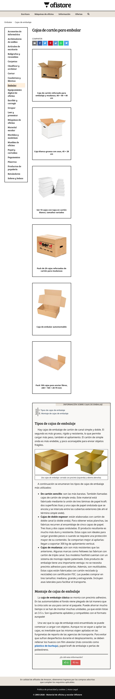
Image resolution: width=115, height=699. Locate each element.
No (75, 662)
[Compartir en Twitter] (45, 43)
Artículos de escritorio (14, 48)
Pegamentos (14, 157)
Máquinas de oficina (44, 14)
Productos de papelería (14, 168)
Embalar (8, 22)
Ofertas (79, 14)
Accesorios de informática (14, 33)
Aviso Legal (73, 689)
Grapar (11, 107)
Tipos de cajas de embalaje (53, 410)
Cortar (11, 73)
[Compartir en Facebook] (39, 43)
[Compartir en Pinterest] (50, 43)
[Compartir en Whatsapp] (61, 43)
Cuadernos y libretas (14, 79)
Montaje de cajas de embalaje (54, 413)
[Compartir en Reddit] (55, 43)
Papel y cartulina (12, 151)
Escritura (25, 14)
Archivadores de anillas (15, 40)
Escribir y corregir (12, 102)
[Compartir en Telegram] (66, 43)
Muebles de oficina (13, 144)
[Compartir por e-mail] (34, 43)
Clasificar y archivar (13, 67)
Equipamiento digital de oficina (15, 92)
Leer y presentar (13, 114)
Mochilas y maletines (13, 136)
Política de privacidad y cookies (51, 689)
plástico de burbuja (46, 645)
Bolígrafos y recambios (14, 55)
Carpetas (12, 61)
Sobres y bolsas (15, 178)
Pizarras (12, 161)
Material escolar (12, 129)
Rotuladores (14, 173)
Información (64, 14)
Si (66, 662)
